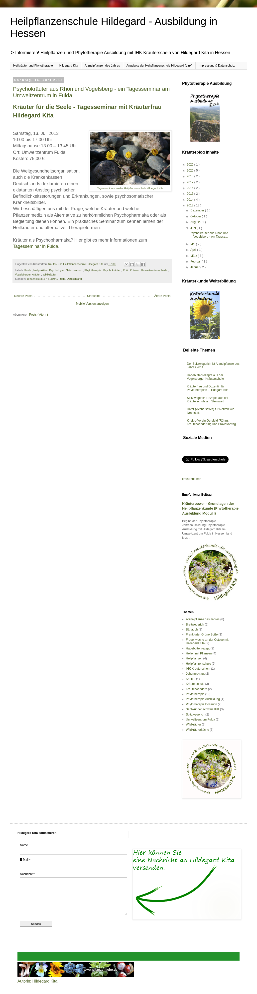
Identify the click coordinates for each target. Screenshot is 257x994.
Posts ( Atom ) (38, 314)
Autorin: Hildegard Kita (37, 981)
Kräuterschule (195, 684)
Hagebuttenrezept (198, 648)
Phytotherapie (93, 270)
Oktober (196, 216)
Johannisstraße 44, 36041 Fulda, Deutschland (54, 278)
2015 (190, 193)
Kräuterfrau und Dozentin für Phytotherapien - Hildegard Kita (208, 388)
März (194, 256)
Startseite (93, 296)
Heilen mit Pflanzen (199, 653)
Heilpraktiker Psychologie (48, 270)
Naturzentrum (74, 270)
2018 (190, 176)
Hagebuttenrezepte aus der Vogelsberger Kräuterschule (205, 376)
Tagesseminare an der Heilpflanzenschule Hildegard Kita (130, 188)
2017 (190, 182)
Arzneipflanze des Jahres (203, 619)
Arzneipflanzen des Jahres (102, 65)
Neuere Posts (23, 296)
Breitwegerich (195, 624)
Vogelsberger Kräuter (28, 274)
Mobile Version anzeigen (92, 303)
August (195, 222)
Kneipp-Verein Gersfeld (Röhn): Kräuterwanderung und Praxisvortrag (211, 422)
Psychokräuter (112, 270)
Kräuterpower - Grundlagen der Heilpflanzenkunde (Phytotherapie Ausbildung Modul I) (210, 508)
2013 (190, 205)
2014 (190, 199)
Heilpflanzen (194, 658)
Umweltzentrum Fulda (154, 270)
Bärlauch (192, 629)
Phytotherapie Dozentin (201, 704)
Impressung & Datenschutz (217, 65)
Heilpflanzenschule (198, 663)
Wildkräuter (49, 274)
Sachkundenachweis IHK (202, 709)
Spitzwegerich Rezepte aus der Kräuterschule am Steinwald (207, 399)
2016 (190, 188)
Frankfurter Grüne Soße (202, 634)
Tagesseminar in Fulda (35, 246)
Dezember (197, 210)
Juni (193, 228)
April (193, 250)
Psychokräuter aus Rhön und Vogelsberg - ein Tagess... (209, 234)
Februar (196, 261)
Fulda (28, 270)
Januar (195, 267)
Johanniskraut (195, 673)
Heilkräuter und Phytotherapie (33, 65)
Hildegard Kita (68, 65)
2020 (190, 170)
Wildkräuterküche (197, 729)
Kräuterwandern (196, 689)
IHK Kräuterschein (198, 668)
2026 (190, 164)
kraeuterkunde (191, 479)
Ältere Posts (162, 296)
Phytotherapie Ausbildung (203, 699)
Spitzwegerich (195, 714)
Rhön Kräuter (131, 270)
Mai (193, 244)
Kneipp (190, 679)
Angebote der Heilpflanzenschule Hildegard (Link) (159, 65)
